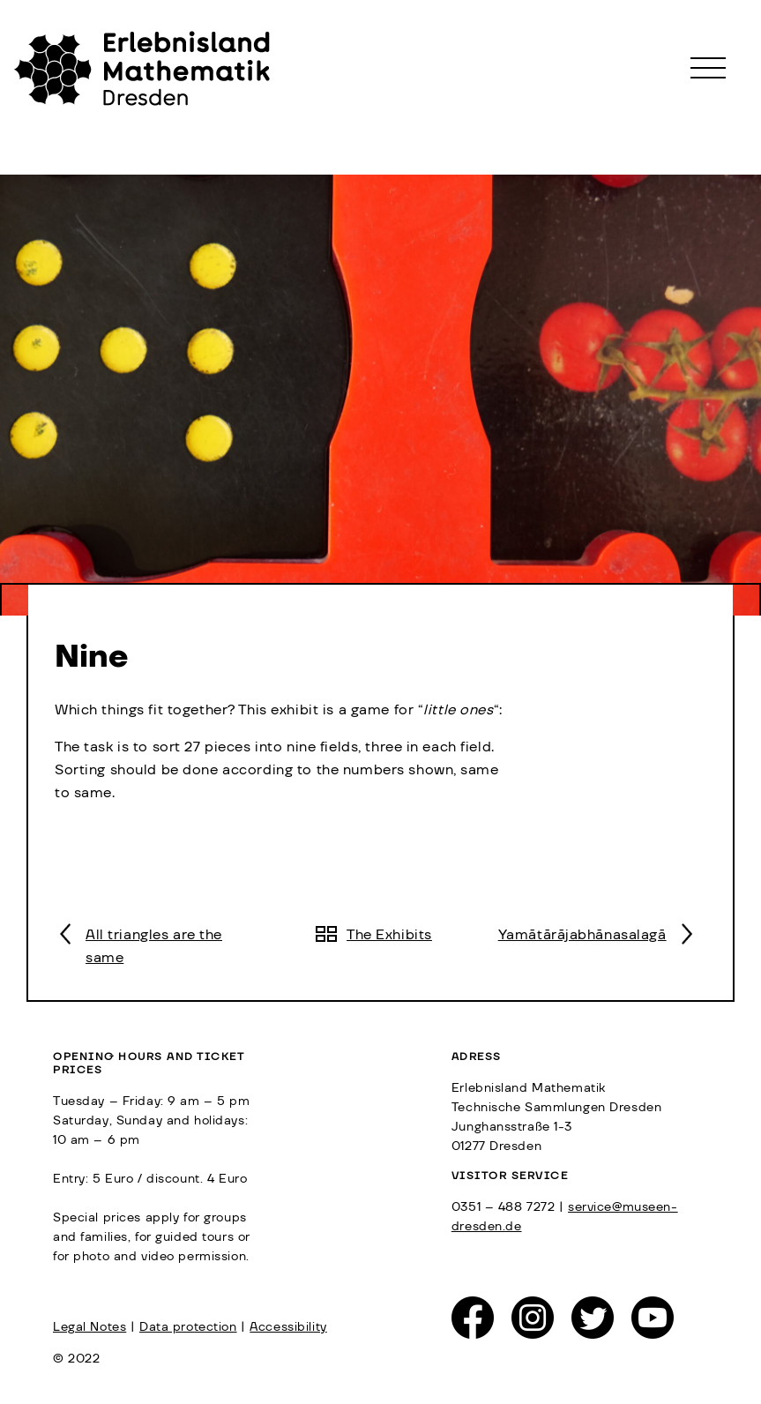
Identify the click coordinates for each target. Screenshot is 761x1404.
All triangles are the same (154, 946)
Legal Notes (89, 1327)
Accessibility (288, 1327)
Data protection (188, 1327)
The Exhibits (389, 935)
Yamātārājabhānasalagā (582, 935)
